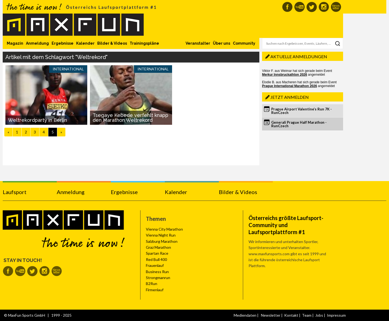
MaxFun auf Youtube (299, 7)
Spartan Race (157, 253)
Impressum (336, 315)
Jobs (319, 315)
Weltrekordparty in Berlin (37, 120)
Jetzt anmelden (289, 97)
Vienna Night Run (161, 235)
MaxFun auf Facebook (287, 7)
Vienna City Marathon (164, 229)
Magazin (15, 43)
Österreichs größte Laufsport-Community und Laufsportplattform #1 (286, 225)
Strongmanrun (158, 277)
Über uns (221, 43)
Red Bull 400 (156, 259)
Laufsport (14, 192)
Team (306, 315)
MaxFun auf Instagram (323, 7)
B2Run (151, 283)
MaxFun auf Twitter (311, 7)
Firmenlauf (154, 289)
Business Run (157, 271)
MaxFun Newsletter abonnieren (336, 7)
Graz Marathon (158, 247)
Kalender (85, 43)
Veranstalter (198, 43)
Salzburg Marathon (161, 241)
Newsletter (270, 315)
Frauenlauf (155, 265)
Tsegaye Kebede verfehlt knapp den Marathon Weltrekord (130, 117)
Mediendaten (245, 315)
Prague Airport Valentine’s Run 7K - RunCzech (301, 111)
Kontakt (291, 315)
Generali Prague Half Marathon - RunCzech (299, 124)
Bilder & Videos (112, 43)
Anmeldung (37, 43)
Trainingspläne (144, 43)
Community (244, 43)
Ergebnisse (62, 43)
